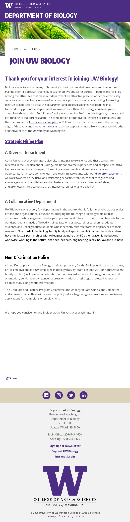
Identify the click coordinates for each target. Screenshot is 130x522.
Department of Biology (41, 15)
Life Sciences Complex (43, 122)
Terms (65, 516)
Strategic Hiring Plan (24, 141)
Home (15, 49)
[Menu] (121, 6)
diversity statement (108, 173)
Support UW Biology (65, 451)
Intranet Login (65, 456)
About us (31, 49)
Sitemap (80, 516)
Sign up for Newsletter (65, 446)
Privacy (52, 516)
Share (11, 378)
